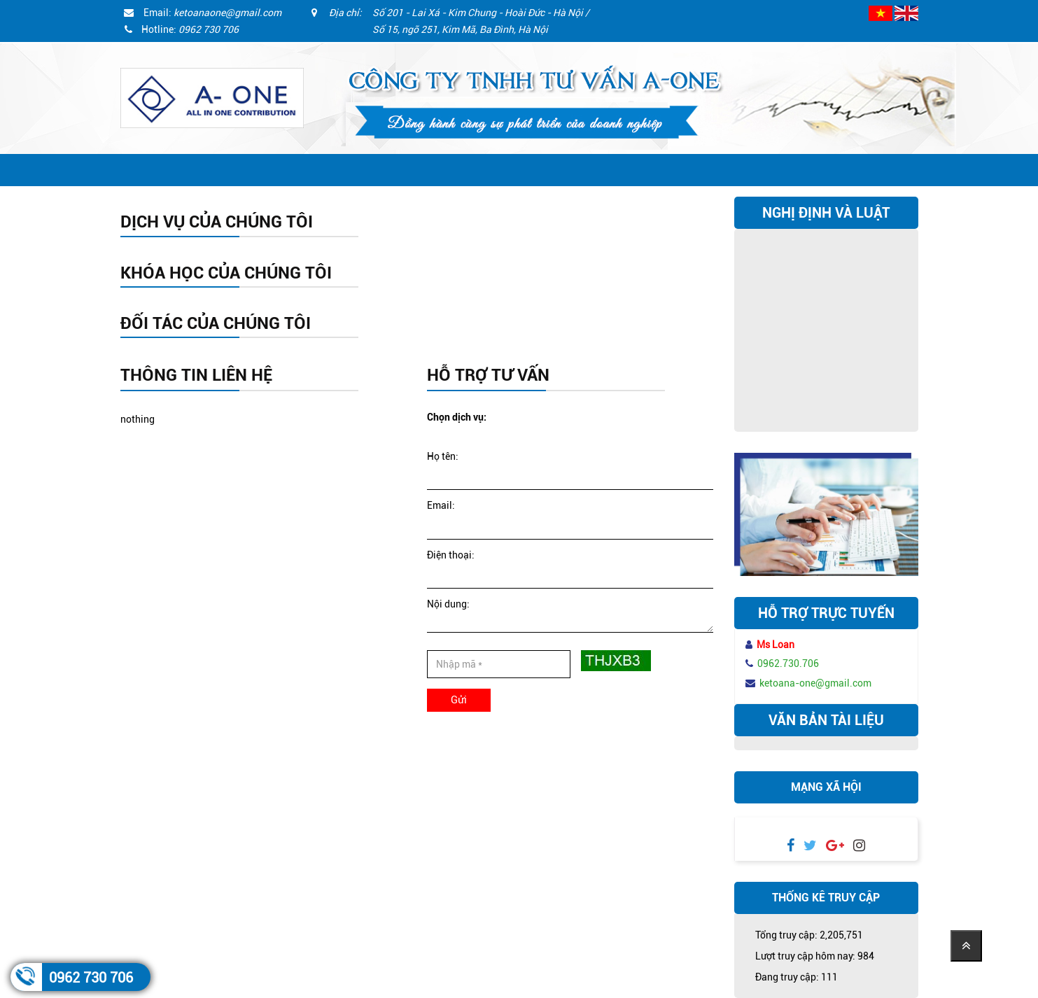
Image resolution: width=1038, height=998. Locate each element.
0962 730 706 (91, 977)
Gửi (459, 700)
